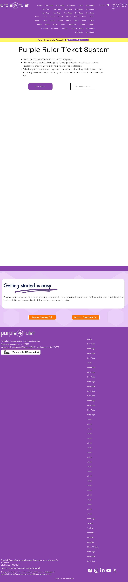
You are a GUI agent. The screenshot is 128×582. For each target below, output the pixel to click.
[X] (114, 570)
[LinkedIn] (102, 570)
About (89, 363)
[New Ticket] (40, 86)
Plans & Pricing (92, 547)
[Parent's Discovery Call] (42, 317)
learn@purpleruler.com (42, 574)
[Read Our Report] (77, 39)
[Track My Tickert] (82, 86)
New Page (91, 344)
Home (89, 339)
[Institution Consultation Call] (86, 317)
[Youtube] (108, 570)
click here (48, 572)
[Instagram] (96, 570)
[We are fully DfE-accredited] (20, 352)
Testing (90, 523)
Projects (90, 533)
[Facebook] (90, 570)
